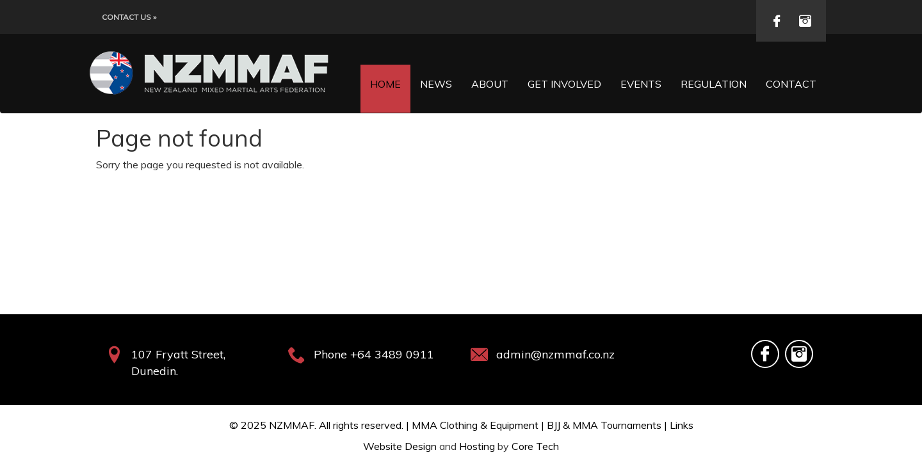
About (489, 83)
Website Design (400, 446)
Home (385, 83)
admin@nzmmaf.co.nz (555, 354)
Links (681, 425)
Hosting (477, 446)
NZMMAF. (292, 425)
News (436, 83)
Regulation (714, 83)
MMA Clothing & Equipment (475, 425)
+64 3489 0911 (392, 354)
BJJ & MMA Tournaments (604, 425)
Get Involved (564, 83)
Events (640, 83)
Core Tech (535, 446)
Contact (791, 83)
